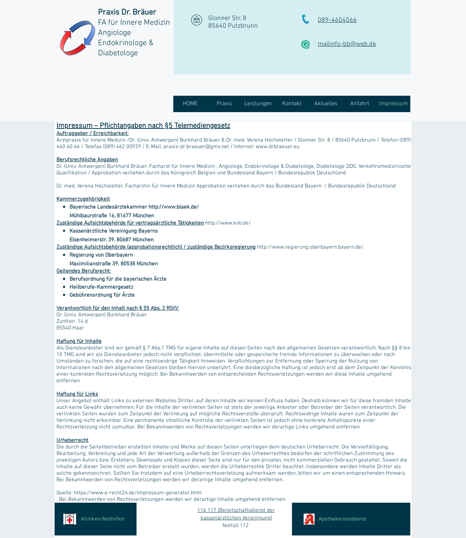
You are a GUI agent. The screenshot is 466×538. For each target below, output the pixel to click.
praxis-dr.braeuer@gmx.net (196, 146)
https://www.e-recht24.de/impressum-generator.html (138, 493)
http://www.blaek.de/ (174, 207)
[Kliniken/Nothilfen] (96, 519)
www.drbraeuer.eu (278, 146)
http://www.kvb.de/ (228, 223)
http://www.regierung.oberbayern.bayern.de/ (310, 247)
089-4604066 (337, 20)
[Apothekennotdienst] (351, 519)
